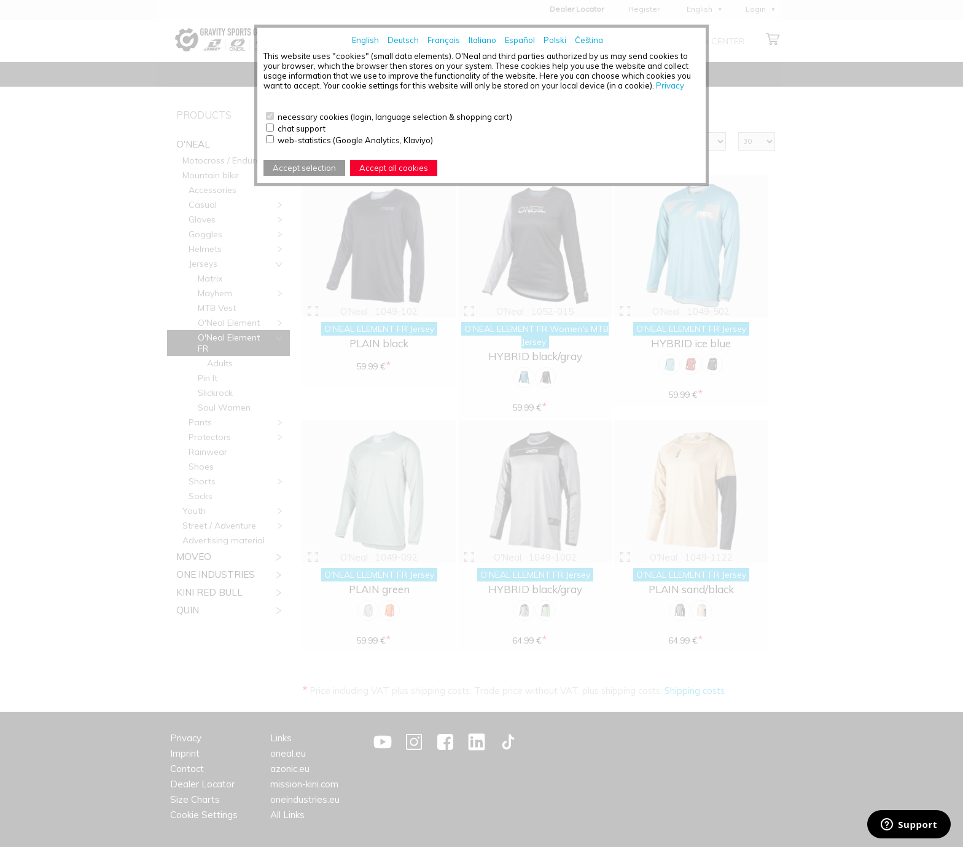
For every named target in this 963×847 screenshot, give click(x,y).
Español (520, 40)
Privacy (670, 85)
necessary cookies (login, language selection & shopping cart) (395, 117)
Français (443, 40)
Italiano (482, 40)
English (365, 40)
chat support (302, 128)
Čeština (589, 40)
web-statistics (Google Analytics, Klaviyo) (355, 140)
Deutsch (403, 40)
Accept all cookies (393, 168)
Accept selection (304, 168)
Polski (555, 40)
